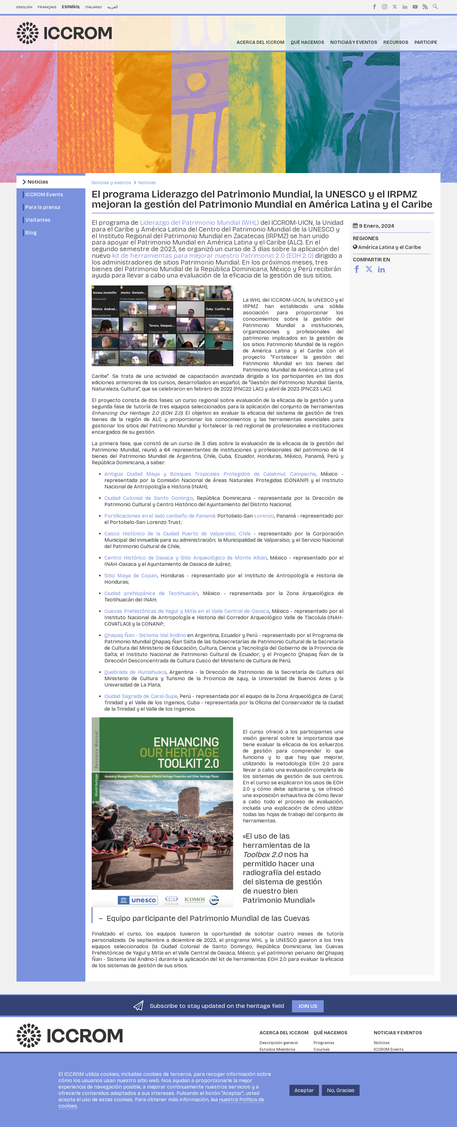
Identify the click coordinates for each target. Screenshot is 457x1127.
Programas (324, 1042)
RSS (425, 6)
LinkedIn (404, 6)
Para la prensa (42, 207)
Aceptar (304, 1090)
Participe (425, 42)
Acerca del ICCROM (260, 42)
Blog (30, 233)
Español (71, 7)
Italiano (93, 7)
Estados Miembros (277, 1049)
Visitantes (37, 220)
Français (47, 7)
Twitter (394, 6)
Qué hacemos (307, 42)
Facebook (374, 6)
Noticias (38, 182)
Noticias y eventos (353, 42)
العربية (112, 7)
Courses (322, 1049)
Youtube (415, 6)
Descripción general (279, 1042)
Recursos (395, 42)
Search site (435, 6)
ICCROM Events (44, 194)
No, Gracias (340, 1090)
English (24, 7)
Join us (307, 1006)
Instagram (384, 6)
